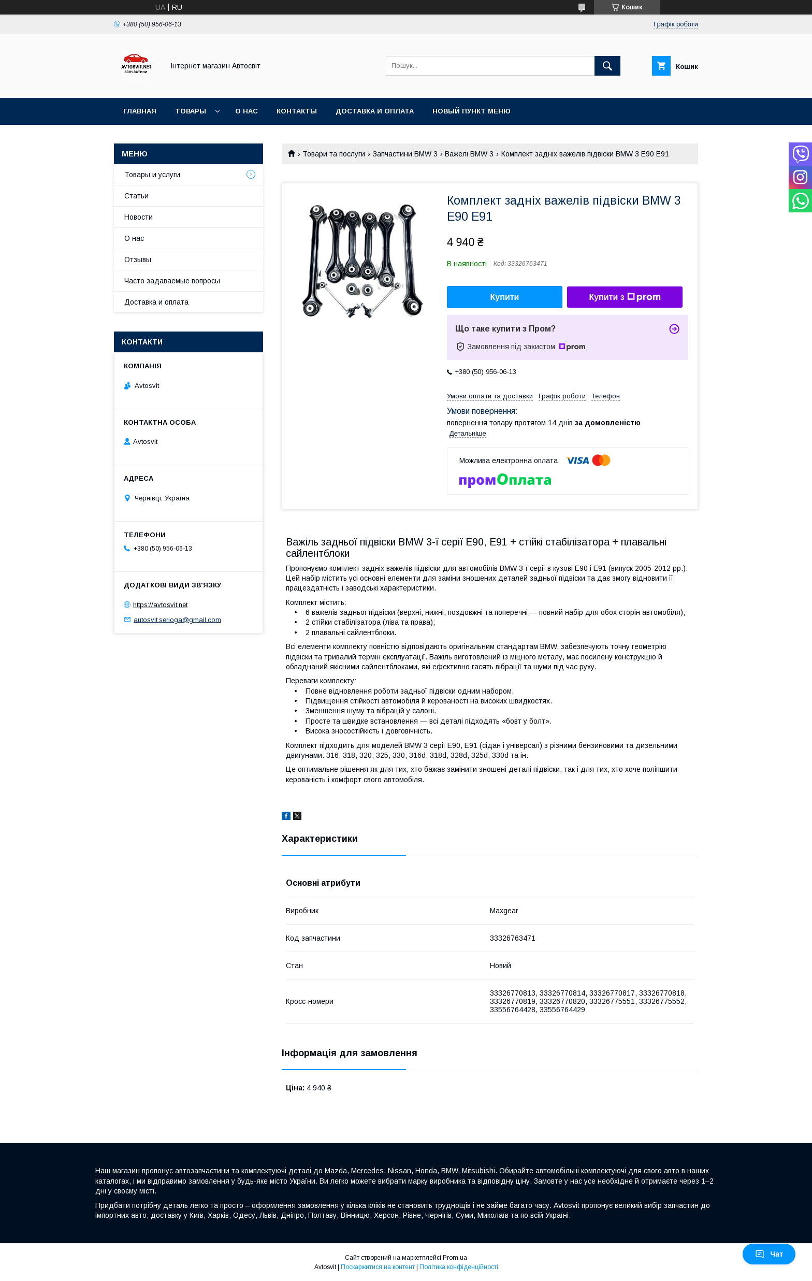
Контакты (297, 111)
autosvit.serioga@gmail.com (177, 619)
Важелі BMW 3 (469, 154)
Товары (190, 111)
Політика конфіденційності (458, 1267)
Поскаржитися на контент (378, 1267)
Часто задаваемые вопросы (172, 281)
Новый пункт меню (471, 111)
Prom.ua (455, 1257)
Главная (139, 111)
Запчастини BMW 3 (405, 154)
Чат (769, 1254)
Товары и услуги (152, 174)
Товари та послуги (333, 154)
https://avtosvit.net (160, 605)
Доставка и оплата (375, 111)
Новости (138, 217)
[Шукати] (607, 66)
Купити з (624, 297)
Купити (504, 297)
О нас (246, 111)
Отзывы (137, 259)
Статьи (136, 196)
